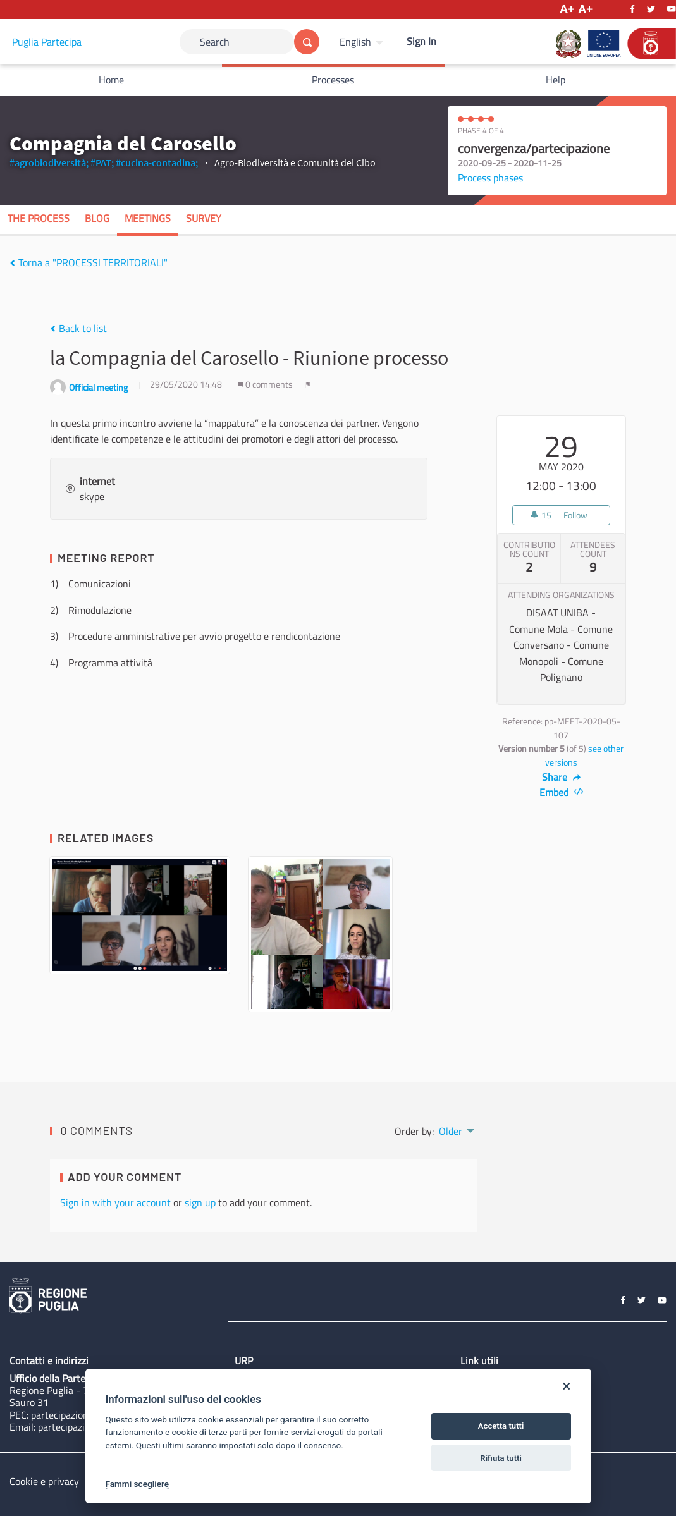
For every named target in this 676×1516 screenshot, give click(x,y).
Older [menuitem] (450, 1131)
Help (555, 79)
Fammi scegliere (137, 1484)
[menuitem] (363, 42)
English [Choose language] (355, 41)
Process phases (490, 177)
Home (111, 79)
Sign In (421, 41)
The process (39, 218)
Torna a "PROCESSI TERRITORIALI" (88, 262)
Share (561, 777)
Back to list (78, 328)
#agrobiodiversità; (49, 162)
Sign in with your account (115, 1202)
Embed (561, 792)
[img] (12, 263)
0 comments (266, 384)
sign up (200, 1202)
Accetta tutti (501, 1426)
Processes (333, 79)
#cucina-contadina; (157, 162)
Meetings (148, 218)
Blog (97, 218)
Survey (203, 218)
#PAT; (102, 162)
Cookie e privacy (44, 1481)
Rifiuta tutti (501, 1458)
